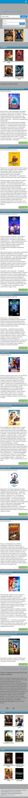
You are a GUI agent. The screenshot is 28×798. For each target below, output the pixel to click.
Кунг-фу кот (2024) (5, 518)
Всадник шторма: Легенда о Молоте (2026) (19, 72)
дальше (25, 669)
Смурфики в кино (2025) (6, 572)
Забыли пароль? (14, 26)
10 (16, 669)
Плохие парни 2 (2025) (6, 405)
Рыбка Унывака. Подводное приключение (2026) (12, 88)
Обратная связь (11, 795)
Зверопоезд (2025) (5, 352)
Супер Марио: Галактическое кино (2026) (11, 211)
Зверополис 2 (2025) (6, 468)
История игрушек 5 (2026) (7, 294)
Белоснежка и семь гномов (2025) (9, 634)
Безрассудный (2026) (8, 71)
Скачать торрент (23, 142)
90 (21, 669)
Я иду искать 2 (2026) (19, 56)
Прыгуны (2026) (4, 147)
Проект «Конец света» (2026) (8, 56)
